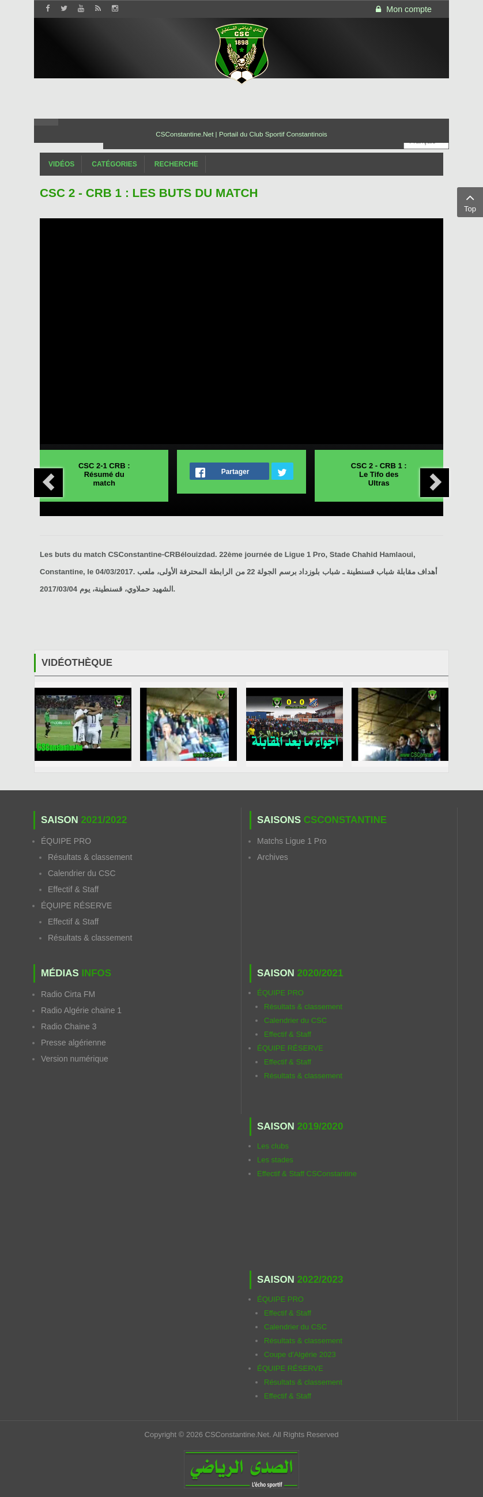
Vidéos (61, 164)
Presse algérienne (73, 1042)
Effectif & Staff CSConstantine (307, 1173)
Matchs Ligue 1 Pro (292, 841)
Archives (272, 857)
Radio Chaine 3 (69, 1026)
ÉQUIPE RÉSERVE (76, 905)
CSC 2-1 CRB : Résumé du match (104, 474)
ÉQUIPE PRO (66, 841)
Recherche (176, 164)
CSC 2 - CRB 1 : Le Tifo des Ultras (379, 474)
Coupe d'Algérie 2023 (300, 1354)
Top (470, 201)
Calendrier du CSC (82, 873)
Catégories (114, 164)
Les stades (275, 1159)
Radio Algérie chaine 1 (81, 1010)
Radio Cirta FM (68, 994)
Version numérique (74, 1058)
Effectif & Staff (73, 889)
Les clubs (273, 1146)
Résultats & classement (90, 857)
